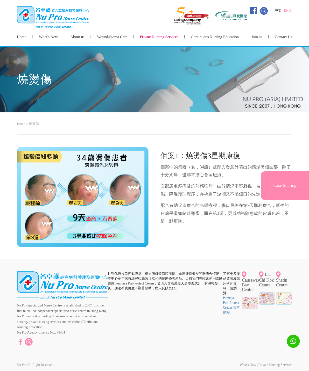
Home (21, 37)
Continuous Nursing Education (215, 37)
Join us (256, 37)
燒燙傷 (34, 124)
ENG (287, 10)
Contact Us (283, 37)
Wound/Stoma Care (112, 37)
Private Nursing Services (159, 37)
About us (77, 37)
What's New (48, 37)
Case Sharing (284, 185)
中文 (278, 10)
